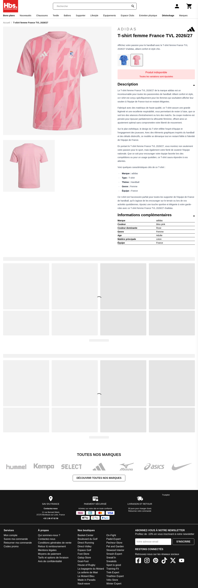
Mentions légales (47, 550)
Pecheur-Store (114, 542)
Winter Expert (113, 583)
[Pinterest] (156, 561)
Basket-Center (85, 535)
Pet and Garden (115, 546)
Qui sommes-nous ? (49, 535)
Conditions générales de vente (54, 542)
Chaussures (42, 15)
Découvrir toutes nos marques (99, 478)
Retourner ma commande (18, 542)
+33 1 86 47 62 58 (50, 518)
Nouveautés (25, 15)
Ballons (67, 15)
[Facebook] (138, 561)
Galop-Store (84, 557)
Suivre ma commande (16, 539)
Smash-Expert (114, 554)
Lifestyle (94, 15)
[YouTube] (182, 561)
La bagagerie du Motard (91, 568)
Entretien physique (148, 15)
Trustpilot (166, 495)
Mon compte (10, 535)
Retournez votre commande (139, 511)
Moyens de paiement (49, 554)
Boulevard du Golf (87, 539)
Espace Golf (84, 550)
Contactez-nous (51, 508)
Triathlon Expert (115, 576)
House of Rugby (86, 565)
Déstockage (168, 15)
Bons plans (9, 15)
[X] (173, 561)
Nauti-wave (84, 583)
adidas (156, 29)
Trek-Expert (112, 572)
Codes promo (11, 546)
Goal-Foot (83, 561)
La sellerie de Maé (88, 572)
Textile (56, 15)
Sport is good (113, 565)
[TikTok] (164, 561)
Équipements (109, 15)
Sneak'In (111, 557)
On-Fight (111, 535)
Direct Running (86, 542)
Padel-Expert (113, 539)
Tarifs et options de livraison (53, 557)
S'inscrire (183, 541)
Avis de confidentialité (50, 561)
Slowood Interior (115, 550)
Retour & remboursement (52, 546)
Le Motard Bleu (86, 576)
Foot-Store (83, 554)
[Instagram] (147, 561)
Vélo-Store (112, 580)
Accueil (6, 22)
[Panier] (189, 6)
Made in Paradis (87, 580)
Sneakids (111, 561)
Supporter (80, 15)
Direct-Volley (85, 546)
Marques (183, 15)
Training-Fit (112, 568)
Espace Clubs (127, 15)
